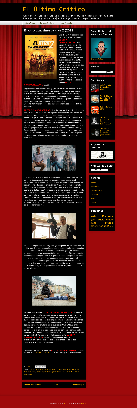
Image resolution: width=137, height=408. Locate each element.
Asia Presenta (66, 23)
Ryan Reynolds (52, 372)
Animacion (95, 187)
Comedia (53, 369)
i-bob (65, 403)
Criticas (59, 369)
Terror (93, 198)
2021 (30, 369)
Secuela (26, 374)
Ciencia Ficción (96, 190)
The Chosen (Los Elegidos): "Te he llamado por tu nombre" (105, 132)
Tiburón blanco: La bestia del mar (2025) (106, 98)
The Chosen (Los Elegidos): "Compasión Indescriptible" (105, 121)
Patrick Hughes (41, 372)
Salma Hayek (61, 372)
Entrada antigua (78, 385)
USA (31, 374)
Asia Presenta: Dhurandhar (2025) (105, 87)
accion (35, 369)
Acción (93, 183)
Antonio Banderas (44, 369)
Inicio (56, 385)
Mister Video (30, 23)
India (111, 226)
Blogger (83, 403)
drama (93, 202)
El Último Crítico (53, 9)
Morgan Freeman (29, 372)
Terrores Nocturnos (48, 23)
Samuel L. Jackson (73, 372)
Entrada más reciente (32, 385)
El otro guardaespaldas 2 (71, 369)
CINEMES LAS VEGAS (44, 353)
